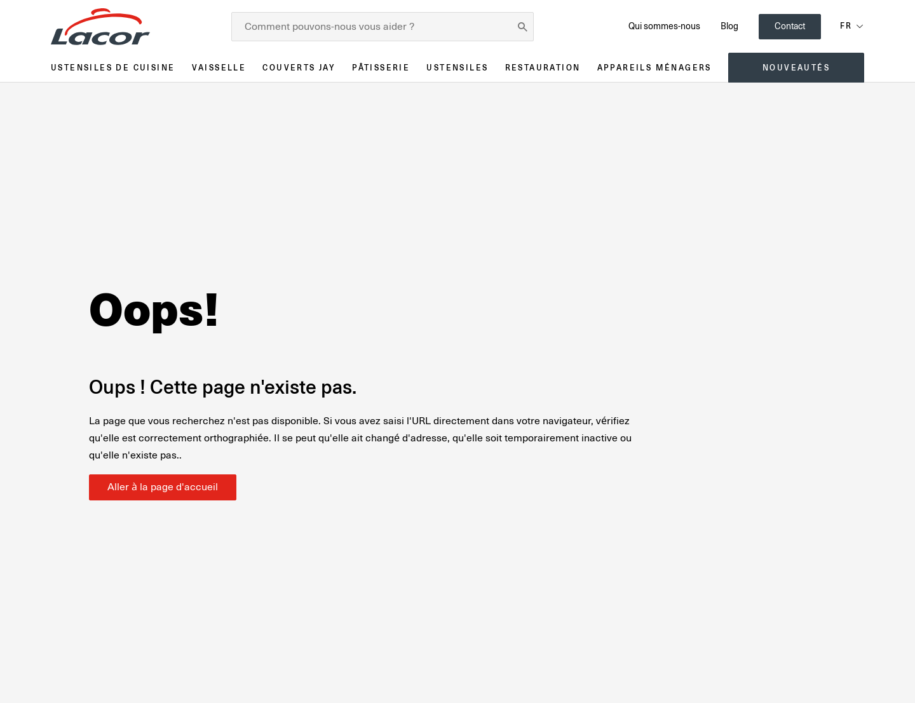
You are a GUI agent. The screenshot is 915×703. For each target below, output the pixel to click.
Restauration (543, 68)
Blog (729, 26)
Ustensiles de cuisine (113, 68)
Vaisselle (219, 68)
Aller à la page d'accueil (162, 487)
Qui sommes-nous (664, 26)
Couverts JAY (299, 68)
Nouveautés (796, 67)
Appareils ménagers (654, 68)
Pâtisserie (381, 68)
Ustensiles (457, 68)
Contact (790, 26)
